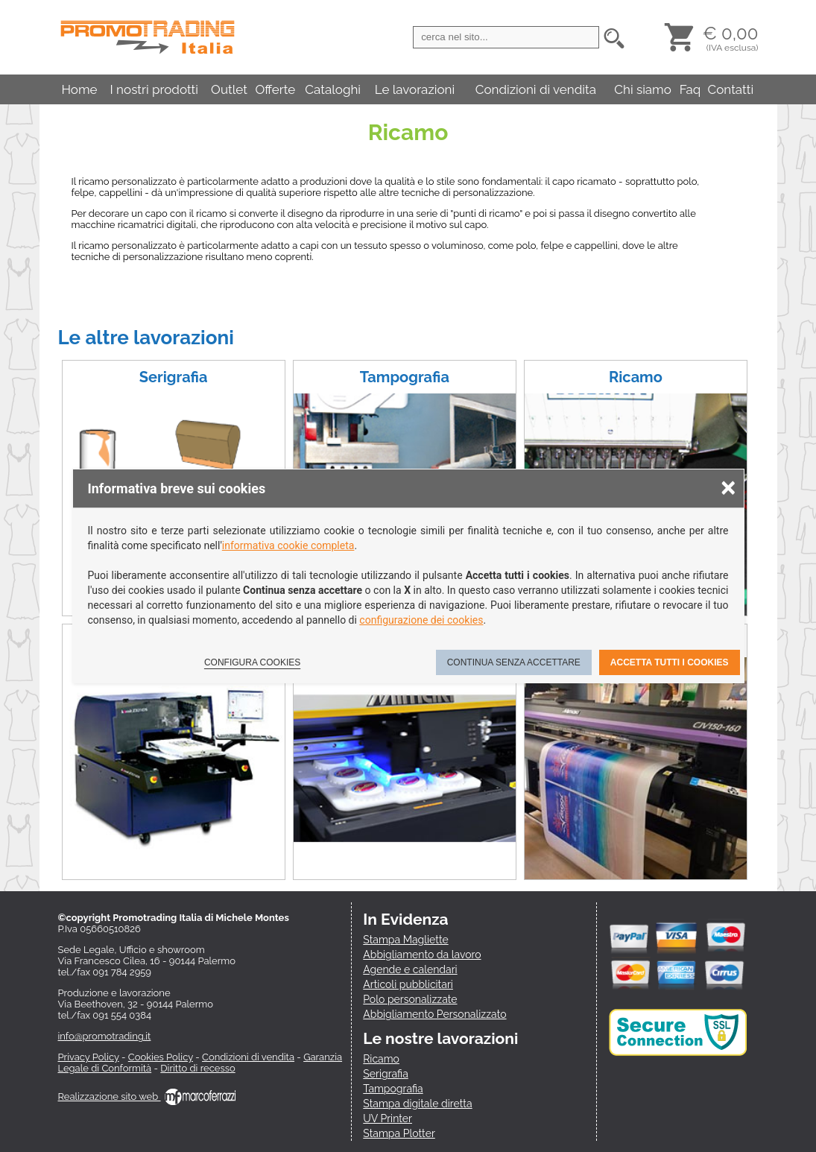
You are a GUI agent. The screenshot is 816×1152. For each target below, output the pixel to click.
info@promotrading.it (104, 1036)
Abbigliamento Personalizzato (434, 1014)
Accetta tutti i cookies (669, 662)
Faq (690, 89)
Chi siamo (642, 89)
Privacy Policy (88, 1057)
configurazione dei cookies (421, 620)
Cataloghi (333, 89)
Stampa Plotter (399, 1133)
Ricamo (635, 377)
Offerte (275, 89)
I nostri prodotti (154, 89)
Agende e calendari (410, 969)
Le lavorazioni (415, 89)
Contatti (731, 89)
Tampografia (404, 377)
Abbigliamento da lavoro (422, 954)
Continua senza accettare (514, 662)
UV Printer (387, 1118)
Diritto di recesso (197, 1068)
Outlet (229, 89)
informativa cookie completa (288, 545)
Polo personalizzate (410, 999)
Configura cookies (252, 662)
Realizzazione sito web (146, 1096)
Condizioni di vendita (535, 89)
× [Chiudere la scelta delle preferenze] (728, 487)
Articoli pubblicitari (408, 984)
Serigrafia (173, 377)
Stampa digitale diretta (417, 1104)
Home (79, 89)
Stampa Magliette (405, 940)
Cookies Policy (160, 1057)
